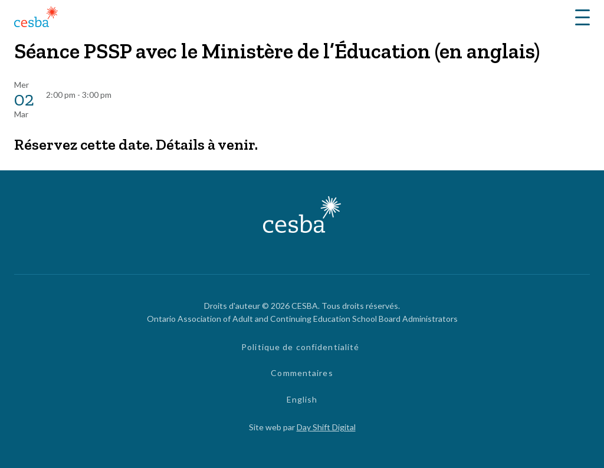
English (302, 399)
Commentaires (302, 373)
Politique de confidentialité (300, 347)
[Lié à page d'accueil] (36, 18)
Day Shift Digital (326, 427)
